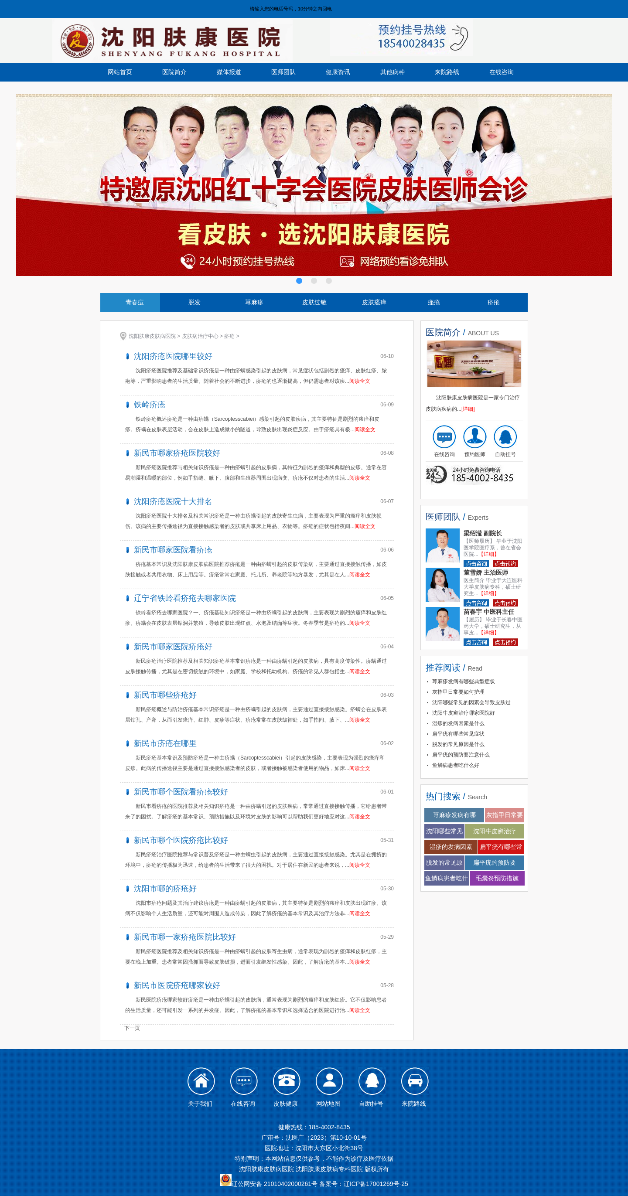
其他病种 (392, 71)
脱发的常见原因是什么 (458, 744)
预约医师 (474, 454)
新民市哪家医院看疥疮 (173, 549)
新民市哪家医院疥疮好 (173, 646)
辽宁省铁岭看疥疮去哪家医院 (185, 598)
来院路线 (447, 71)
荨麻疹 (254, 302)
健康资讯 (338, 71)
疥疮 (494, 302)
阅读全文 (359, 381)
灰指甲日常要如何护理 (458, 692)
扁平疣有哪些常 (501, 846)
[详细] (468, 409)
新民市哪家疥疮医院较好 (177, 453)
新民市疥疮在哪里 (165, 743)
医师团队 (283, 71)
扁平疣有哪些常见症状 (458, 734)
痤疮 (434, 302)
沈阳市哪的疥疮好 (165, 888)
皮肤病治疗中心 (200, 336)
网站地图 (328, 1103)
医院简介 (174, 71)
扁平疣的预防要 (494, 862)
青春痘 (135, 302)
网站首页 (120, 71)
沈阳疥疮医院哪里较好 (173, 356)
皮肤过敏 (314, 302)
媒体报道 (229, 71)
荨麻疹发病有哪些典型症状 (463, 681)
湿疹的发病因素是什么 (458, 723)
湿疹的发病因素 (451, 846)
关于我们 (200, 1103)
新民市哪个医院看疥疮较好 (181, 791)
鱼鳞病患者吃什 (446, 878)
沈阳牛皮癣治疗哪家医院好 (463, 713)
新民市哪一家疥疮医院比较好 (185, 937)
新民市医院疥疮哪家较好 (177, 985)
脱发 (194, 302)
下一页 (132, 1028)
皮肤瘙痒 (374, 302)
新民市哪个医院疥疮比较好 (181, 840)
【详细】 (488, 554)
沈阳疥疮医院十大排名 (173, 501)
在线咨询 (501, 71)
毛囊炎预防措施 (497, 878)
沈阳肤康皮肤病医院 (152, 336)
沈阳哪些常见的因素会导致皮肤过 (471, 702)
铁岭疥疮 (149, 404)
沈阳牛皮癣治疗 (494, 831)
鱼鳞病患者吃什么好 (455, 765)
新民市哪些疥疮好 (165, 695)
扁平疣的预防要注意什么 (461, 755)
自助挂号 (505, 454)
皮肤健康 (285, 1103)
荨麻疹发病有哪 (454, 814)
